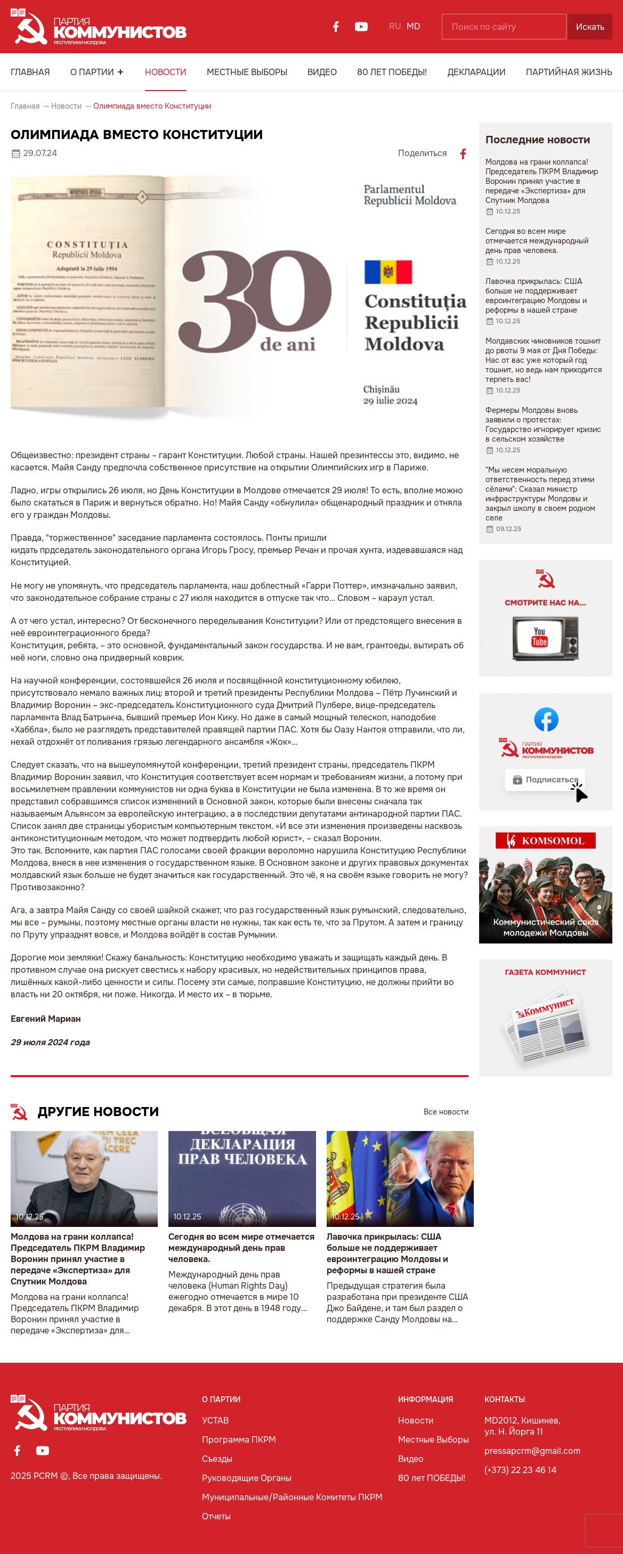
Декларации (477, 72)
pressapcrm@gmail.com (532, 1451)
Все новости (446, 1112)
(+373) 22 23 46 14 (520, 1470)
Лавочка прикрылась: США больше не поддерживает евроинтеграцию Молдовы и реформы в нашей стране (387, 1253)
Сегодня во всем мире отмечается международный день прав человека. (241, 1248)
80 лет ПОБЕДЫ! (392, 72)
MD (413, 26)
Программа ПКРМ (239, 1439)
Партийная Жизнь (569, 72)
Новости (166, 72)
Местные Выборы (247, 72)
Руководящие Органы (247, 1478)
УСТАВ (215, 1420)
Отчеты (216, 1516)
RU (395, 26)
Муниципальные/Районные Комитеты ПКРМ (292, 1497)
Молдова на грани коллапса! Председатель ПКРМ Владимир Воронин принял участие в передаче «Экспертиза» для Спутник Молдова (78, 1259)
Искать (590, 26)
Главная (30, 72)
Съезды (217, 1458)
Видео (322, 72)
